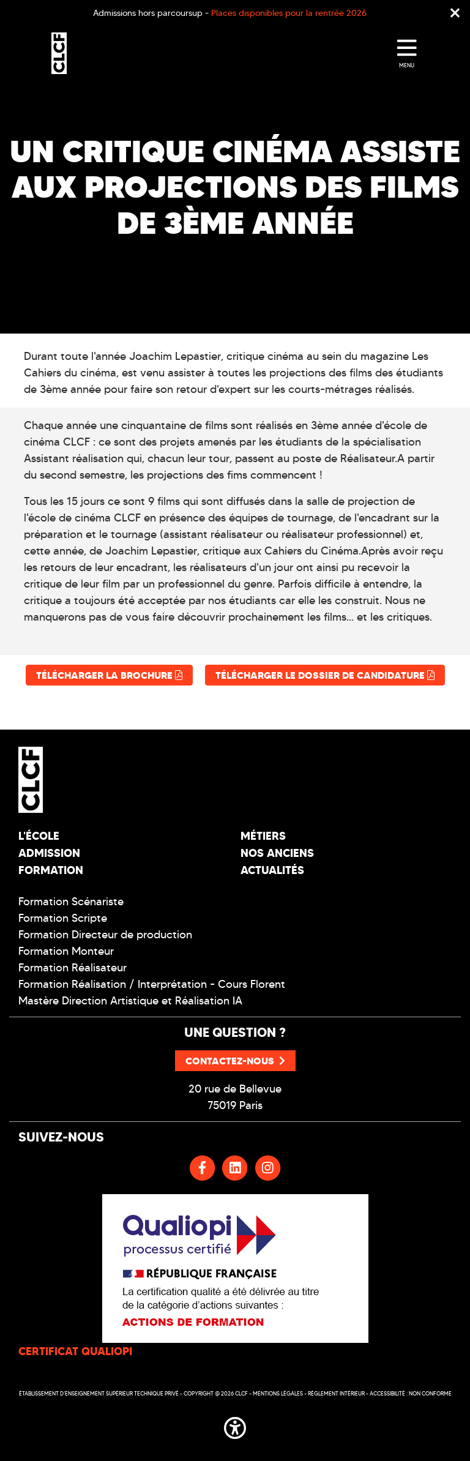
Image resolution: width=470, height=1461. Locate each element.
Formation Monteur (66, 951)
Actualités (272, 870)
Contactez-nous (235, 1061)
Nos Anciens (277, 853)
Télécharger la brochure (109, 675)
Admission (49, 853)
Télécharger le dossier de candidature (325, 675)
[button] (235, 1425)
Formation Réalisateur (72, 967)
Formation (50, 870)
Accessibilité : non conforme (411, 1393)
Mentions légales (278, 1393)
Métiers (263, 836)
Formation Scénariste (71, 901)
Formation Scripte (62, 918)
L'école (38, 836)
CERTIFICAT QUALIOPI (75, 1351)
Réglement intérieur (336, 1393)
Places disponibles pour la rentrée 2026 (289, 13)
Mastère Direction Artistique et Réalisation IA (130, 1000)
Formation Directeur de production (105, 934)
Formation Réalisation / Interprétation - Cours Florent (151, 984)
